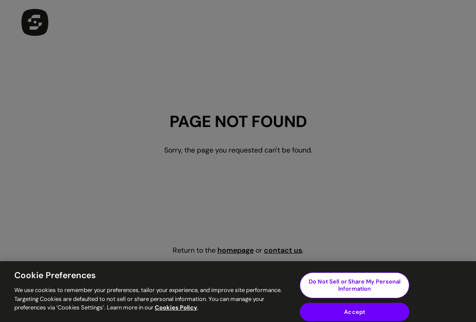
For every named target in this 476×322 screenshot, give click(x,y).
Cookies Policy (176, 310)
